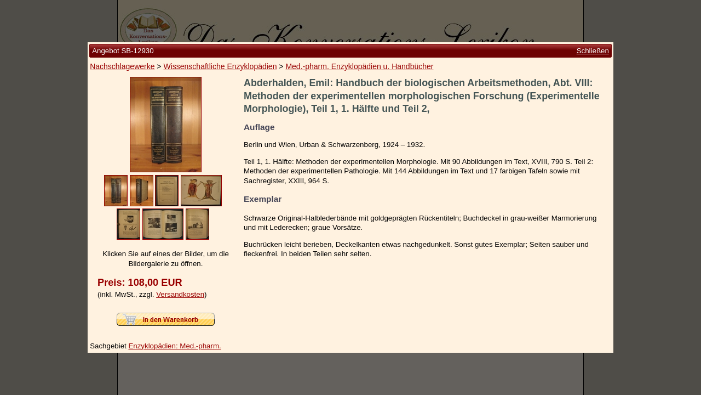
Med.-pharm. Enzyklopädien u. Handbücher (359, 66)
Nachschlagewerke (122, 66)
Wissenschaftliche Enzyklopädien (220, 66)
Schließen (593, 51)
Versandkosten (180, 294)
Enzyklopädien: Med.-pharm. (174, 346)
